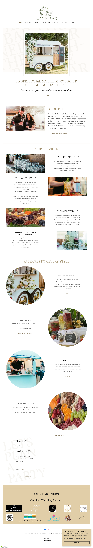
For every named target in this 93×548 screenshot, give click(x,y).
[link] (46, 13)
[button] (24, 469)
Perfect (68, 293)
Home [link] (21, 22)
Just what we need (25, 333)
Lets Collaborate (25, 477)
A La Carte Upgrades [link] (50, 22)
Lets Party (46, 95)
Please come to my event (60, 133)
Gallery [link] (28, 22)
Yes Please (67, 376)
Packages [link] (37, 22)
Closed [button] (22, 470)
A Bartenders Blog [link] (67, 22)
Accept (76, 542)
